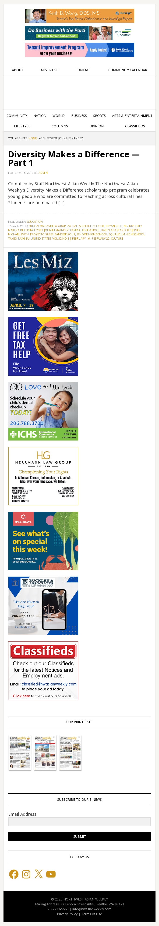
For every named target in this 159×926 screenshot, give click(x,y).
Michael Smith (18, 234)
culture (117, 239)
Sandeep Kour (65, 234)
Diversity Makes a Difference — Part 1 (74, 158)
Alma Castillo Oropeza (53, 226)
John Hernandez (56, 230)
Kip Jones (133, 230)
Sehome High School (92, 234)
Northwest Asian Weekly (80, 90)
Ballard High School (88, 226)
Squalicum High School (127, 234)
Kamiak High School (85, 230)
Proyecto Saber (41, 234)
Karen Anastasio (113, 230)
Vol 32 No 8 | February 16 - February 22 (81, 239)
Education (35, 222)
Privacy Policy (67, 914)
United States (41, 239)
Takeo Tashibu (18, 239)
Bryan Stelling (117, 226)
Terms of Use (91, 914)
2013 (31, 226)
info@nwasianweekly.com (91, 909)
